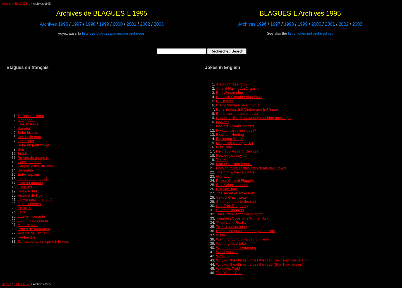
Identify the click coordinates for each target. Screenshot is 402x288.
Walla (220, 235)
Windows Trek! (228, 268)
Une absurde (28, 124)
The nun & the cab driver (236, 172)
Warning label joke (231, 243)
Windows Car (227, 252)
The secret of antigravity (235, 193)
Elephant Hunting (230, 134)
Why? (220, 256)
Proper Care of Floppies (235, 180)
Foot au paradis (30, 183)
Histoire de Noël (31, 195)
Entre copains (29, 174)
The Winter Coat (229, 273)
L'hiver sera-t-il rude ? (35, 199)
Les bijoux (26, 141)
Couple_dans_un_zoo (35, 166)
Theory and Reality (231, 222)
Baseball (25, 128)
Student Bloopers (230, 210)
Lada (22, 212)
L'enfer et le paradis (33, 179)
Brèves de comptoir (33, 158)
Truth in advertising (231, 227)
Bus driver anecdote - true (237, 113)
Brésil (22, 153)
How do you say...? (231, 155)
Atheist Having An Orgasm (237, 88)
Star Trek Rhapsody (232, 206)
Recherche (26, 237)
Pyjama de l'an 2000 (34, 233)
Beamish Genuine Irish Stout (239, 97)
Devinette (25, 170)
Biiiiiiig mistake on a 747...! (237, 105)
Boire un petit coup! (33, 145)
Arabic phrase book (231, 84)
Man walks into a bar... (234, 164)
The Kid (222, 160)
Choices (222, 122)
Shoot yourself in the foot (236, 201)
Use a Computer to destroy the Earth (245, 231)
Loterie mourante (31, 216)
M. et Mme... (28, 225)
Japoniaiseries (29, 204)
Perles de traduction (34, 229)
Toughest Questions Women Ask (242, 218)
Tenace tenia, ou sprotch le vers (43, 241)
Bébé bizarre (28, 132)
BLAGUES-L (22, 3)
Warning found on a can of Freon (242, 239)
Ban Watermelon (229, 93)
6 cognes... (26, 120)
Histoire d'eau (29, 191)
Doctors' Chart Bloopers (235, 126)
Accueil (6, 3)
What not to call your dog (236, 248)
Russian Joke (227, 189)
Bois (21, 149)
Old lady (222, 176)
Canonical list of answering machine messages (253, 118)
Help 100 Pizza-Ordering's (237, 151)
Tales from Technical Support (239, 214)
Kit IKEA (24, 208)
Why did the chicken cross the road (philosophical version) (263, 260)
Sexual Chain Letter (232, 197)
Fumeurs (25, 187)
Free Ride (224, 147)
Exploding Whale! (230, 139)
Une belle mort (29, 137)
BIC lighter (224, 101)
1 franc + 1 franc (31, 116)
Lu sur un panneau (33, 220)
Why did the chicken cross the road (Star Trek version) (259, 264)
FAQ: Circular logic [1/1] (235, 143)
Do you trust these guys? (236, 130)
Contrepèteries (29, 162)
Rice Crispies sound (232, 185)
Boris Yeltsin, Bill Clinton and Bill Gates (247, 109)
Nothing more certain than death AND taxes (251, 168)
